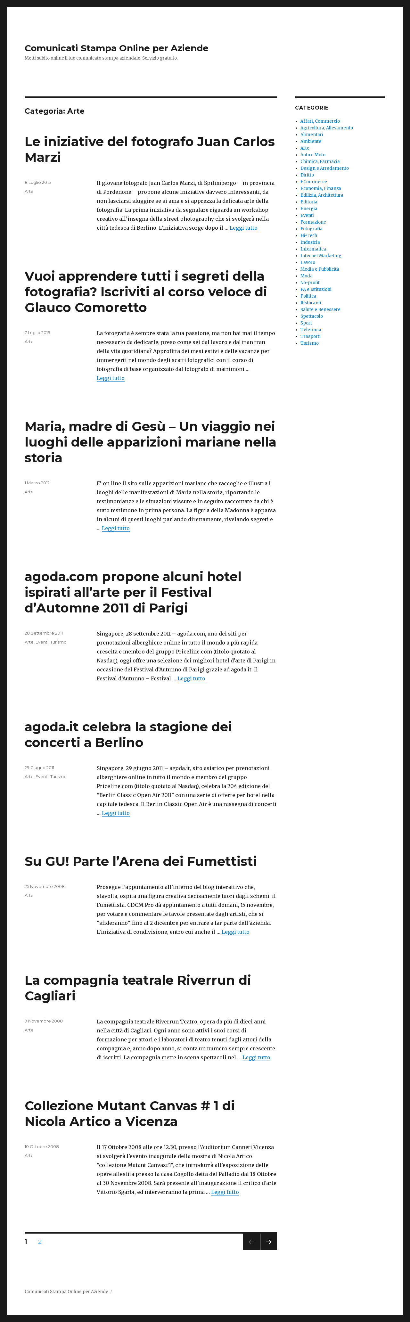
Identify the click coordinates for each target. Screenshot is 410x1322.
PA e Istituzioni (316, 289)
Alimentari (311, 134)
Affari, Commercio (320, 121)
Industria (310, 242)
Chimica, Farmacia (320, 161)
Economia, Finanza (320, 188)
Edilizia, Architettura (321, 195)
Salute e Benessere (320, 309)
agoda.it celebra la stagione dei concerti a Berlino (128, 734)
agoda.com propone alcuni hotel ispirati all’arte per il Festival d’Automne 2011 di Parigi (133, 592)
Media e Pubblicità (319, 269)
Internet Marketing (320, 256)
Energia (308, 208)
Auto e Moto (312, 155)
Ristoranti (310, 303)
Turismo (58, 642)
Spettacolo (311, 316)
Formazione (313, 222)
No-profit (310, 282)
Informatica (313, 249)
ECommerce (313, 182)
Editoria (308, 202)
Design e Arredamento (324, 168)
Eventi (42, 642)
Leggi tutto (244, 228)
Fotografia (311, 229)
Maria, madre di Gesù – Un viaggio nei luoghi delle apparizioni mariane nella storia (150, 441)
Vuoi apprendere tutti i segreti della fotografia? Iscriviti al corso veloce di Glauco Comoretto (146, 291)
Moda (306, 276)
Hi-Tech (308, 235)
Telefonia (310, 330)
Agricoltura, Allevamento (326, 128)
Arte (29, 191)
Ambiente (310, 141)
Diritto (307, 175)
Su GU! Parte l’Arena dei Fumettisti (141, 861)
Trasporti (310, 336)
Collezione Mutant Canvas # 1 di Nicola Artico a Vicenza (130, 1113)
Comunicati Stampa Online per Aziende (117, 48)
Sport (306, 323)
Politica (308, 296)
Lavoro (307, 262)
